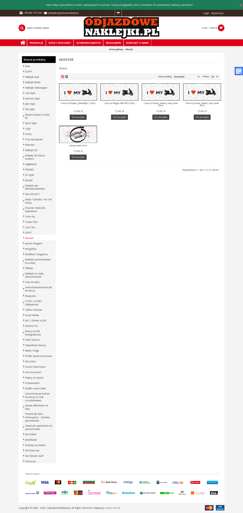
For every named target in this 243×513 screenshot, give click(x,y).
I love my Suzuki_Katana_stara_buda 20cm (202, 104)
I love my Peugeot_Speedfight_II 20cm (78, 103)
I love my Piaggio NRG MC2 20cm (119, 103)
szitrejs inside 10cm (78, 145)
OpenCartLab (113, 507)
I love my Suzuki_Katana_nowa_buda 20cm (161, 104)
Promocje (30, 461)
